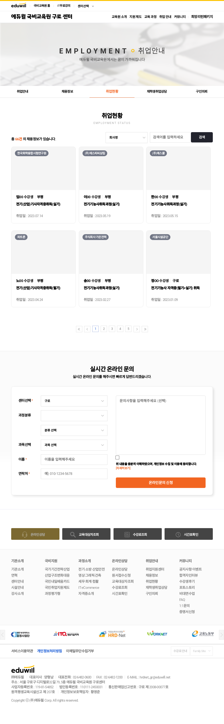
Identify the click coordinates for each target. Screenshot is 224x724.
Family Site (199, 651)
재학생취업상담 (157, 91)
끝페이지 (145, 329)
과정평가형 (52, 594)
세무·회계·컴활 (88, 581)
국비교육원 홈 (42, 5)
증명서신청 (187, 612)
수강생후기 (187, 581)
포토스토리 (187, 588)
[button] (2, 635)
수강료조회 (119, 588)
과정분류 (24, 415)
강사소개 (17, 594)
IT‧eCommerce (88, 588)
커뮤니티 (180, 17)
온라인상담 (119, 569)
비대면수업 (187, 594)
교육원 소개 (119, 17)
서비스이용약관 (22, 651)
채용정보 (67, 91)
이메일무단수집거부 (80, 651)
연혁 (14, 575)
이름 (22, 459)
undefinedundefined (127, 137)
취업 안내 (165, 17)
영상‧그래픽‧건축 (89, 575)
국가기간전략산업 (57, 569)
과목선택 (24, 445)
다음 (137, 329)
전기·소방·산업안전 (91, 569)
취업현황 (112, 91)
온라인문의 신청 (161, 482)
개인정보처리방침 (49, 651)
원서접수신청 (121, 575)
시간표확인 (119, 594)
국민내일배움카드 (57, 581)
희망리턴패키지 (202, 17)
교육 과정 (150, 17)
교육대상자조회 (123, 581)
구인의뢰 (201, 91)
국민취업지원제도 (57, 588)
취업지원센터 (155, 569)
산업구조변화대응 (57, 575)
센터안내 (17, 581)
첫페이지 (79, 329)
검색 (201, 137)
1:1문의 (184, 606)
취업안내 (22, 91)
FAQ (182, 600)
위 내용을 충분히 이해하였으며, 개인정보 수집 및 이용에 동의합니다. (156, 466)
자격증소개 (86, 594)
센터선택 (83, 6)
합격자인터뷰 (188, 575)
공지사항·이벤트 (190, 569)
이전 (87, 329)
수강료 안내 (180, 651)
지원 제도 (135, 17)
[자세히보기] (123, 468)
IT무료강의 (63, 5)
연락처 (24, 474)
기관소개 (17, 569)
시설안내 (17, 588)
